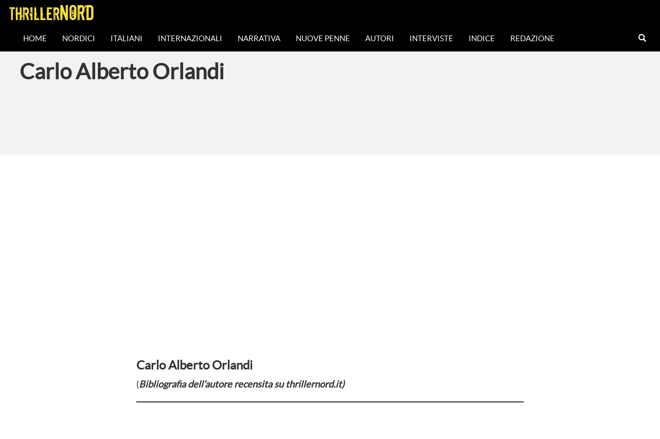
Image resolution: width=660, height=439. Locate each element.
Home (35, 38)
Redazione (532, 38)
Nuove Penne (323, 38)
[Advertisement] (330, 232)
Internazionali (190, 38)
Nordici (78, 38)
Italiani (126, 38)
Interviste (431, 38)
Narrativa (259, 38)
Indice (482, 38)
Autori (379, 38)
